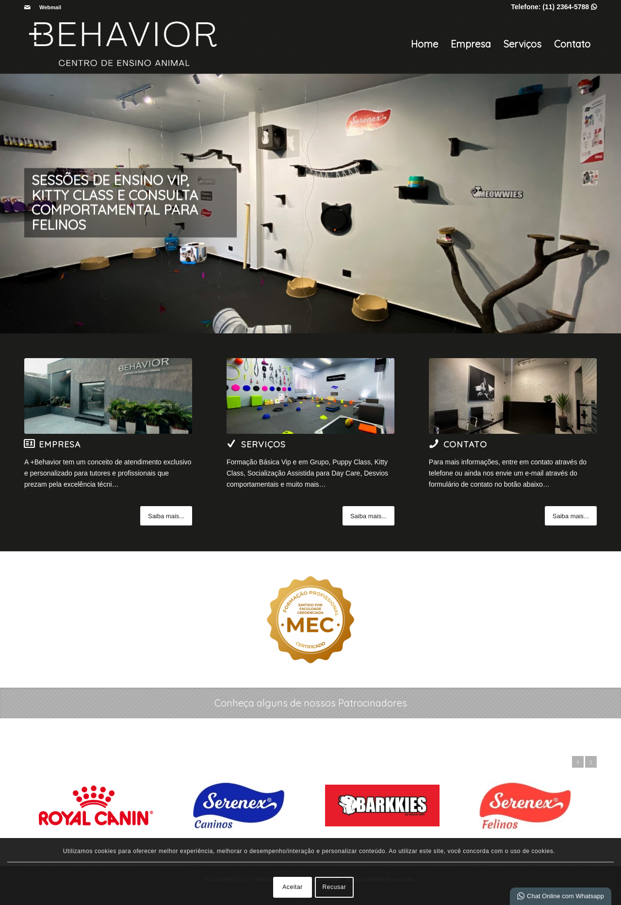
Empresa (471, 44)
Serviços (522, 44)
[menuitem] (47, 7)
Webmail (50, 7)
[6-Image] (513, 396)
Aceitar (292, 887)
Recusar (334, 887)
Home (424, 44)
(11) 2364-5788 (569, 7)
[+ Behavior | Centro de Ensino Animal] (123, 44)
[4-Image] (108, 396)
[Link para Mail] (27, 7)
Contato (572, 44)
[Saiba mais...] (166, 516)
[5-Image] (310, 396)
